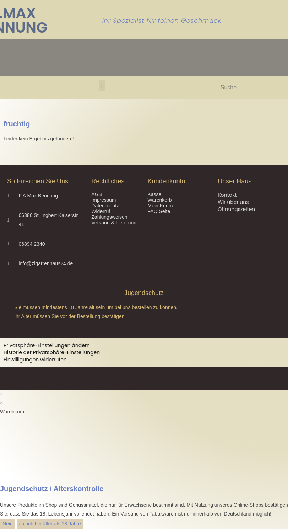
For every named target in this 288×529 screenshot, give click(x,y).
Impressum (103, 200)
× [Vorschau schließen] (1, 394)
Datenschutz (105, 205)
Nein (7, 524)
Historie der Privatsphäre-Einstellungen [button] (52, 352)
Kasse (154, 194)
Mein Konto (160, 205)
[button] (102, 85)
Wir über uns (233, 202)
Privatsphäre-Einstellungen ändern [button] (47, 345)
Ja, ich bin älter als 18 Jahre (50, 524)
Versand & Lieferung (113, 222)
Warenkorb (159, 200)
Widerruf (100, 211)
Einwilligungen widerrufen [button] (35, 359)
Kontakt (227, 195)
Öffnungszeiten (236, 209)
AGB (96, 194)
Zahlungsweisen (109, 217)
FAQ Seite (158, 211)
